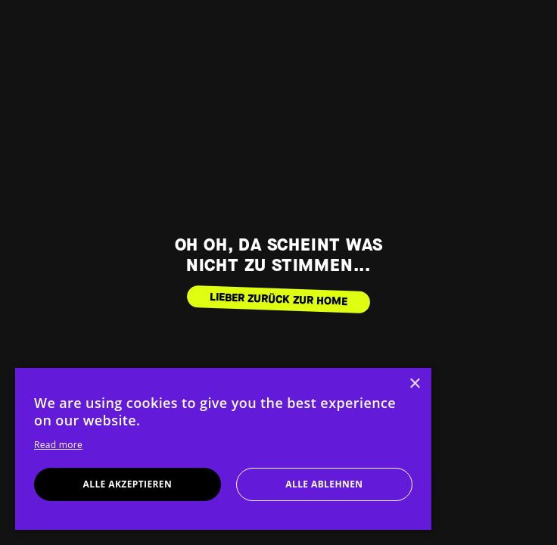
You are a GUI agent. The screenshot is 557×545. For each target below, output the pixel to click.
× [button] (414, 384)
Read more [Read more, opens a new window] (58, 444)
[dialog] (223, 449)
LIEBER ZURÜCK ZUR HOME (279, 298)
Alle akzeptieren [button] (128, 484)
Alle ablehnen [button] (324, 484)
